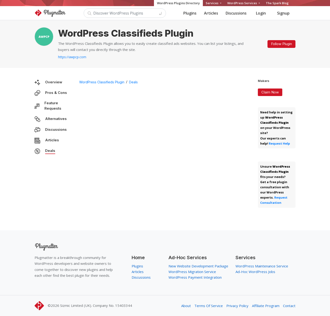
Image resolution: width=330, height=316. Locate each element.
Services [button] (212, 3)
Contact (289, 305)
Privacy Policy (237, 305)
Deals (50, 150)
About (186, 305)
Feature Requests (52, 106)
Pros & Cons (56, 92)
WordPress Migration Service (192, 271)
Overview (53, 82)
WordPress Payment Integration (195, 277)
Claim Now (270, 92)
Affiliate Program (265, 305)
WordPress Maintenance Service (262, 266)
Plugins (189, 13)
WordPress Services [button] (242, 3)
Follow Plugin (281, 44)
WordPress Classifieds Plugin (101, 82)
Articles (211, 13)
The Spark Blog (277, 3)
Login (261, 13)
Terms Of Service (208, 305)
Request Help (279, 143)
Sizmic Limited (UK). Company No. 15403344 (96, 305)
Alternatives (56, 118)
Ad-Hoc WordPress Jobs (255, 271)
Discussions (236, 13)
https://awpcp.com (72, 57)
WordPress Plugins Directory (178, 3)
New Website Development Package (198, 266)
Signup (283, 13)
